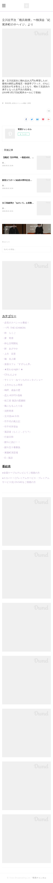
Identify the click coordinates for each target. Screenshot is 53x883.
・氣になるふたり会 (12, 406)
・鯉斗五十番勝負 (11, 448)
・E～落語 (7, 458)
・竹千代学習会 (10, 427)
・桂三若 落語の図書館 (13, 401)
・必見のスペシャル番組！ (15, 323)
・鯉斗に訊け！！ (11, 442)
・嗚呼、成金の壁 (11, 391)
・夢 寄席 (7, 339)
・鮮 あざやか (10, 349)
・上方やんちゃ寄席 (12, 385)
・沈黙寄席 (7, 411)
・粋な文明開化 (10, 344)
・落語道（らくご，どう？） (17, 432)
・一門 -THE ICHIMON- (14, 328)
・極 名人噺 (9, 359)
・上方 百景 (9, 354)
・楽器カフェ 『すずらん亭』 (17, 365)
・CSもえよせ (9, 375)
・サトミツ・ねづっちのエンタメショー (22, 380)
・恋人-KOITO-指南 (12, 396)
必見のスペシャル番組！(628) (21, 103)
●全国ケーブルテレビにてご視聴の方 (21, 473)
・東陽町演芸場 (10, 453)
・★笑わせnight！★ (12, 370)
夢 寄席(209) (6, 103)
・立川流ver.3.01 (10, 417)
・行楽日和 (7, 437)
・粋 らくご (9, 333)
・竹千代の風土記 (11, 422)
